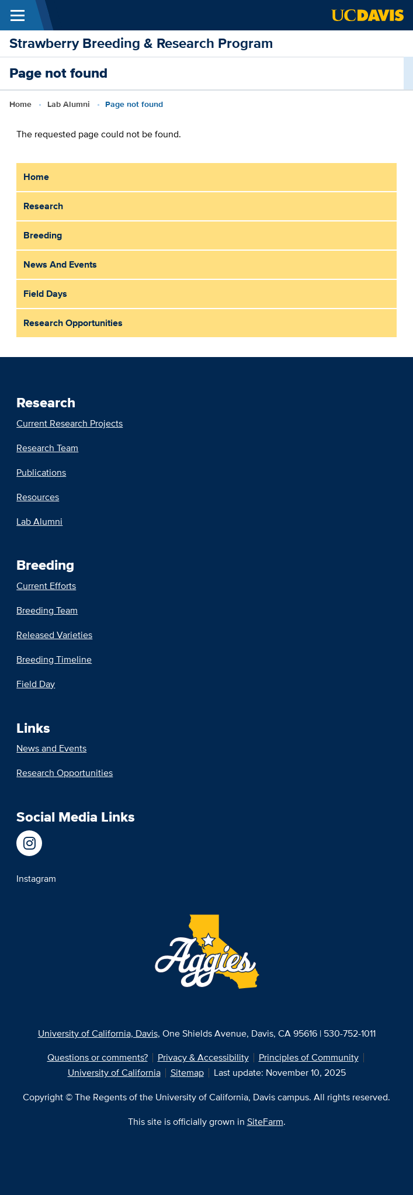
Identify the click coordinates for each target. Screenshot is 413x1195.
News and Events (60, 264)
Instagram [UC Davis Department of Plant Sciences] (36, 878)
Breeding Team (47, 610)
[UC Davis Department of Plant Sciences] (36, 843)
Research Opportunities (73, 323)
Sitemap (187, 1072)
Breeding (42, 235)
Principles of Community (309, 1057)
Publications (41, 472)
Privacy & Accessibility (203, 1057)
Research (43, 206)
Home (20, 104)
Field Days (45, 293)
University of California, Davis (98, 1033)
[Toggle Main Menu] (17, 15)
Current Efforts (46, 586)
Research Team (47, 448)
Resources (37, 497)
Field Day (35, 684)
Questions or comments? (97, 1057)
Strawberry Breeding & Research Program (141, 43)
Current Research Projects (69, 423)
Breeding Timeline (54, 659)
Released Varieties (54, 635)
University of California (114, 1072)
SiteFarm (265, 1121)
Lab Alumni (68, 104)
